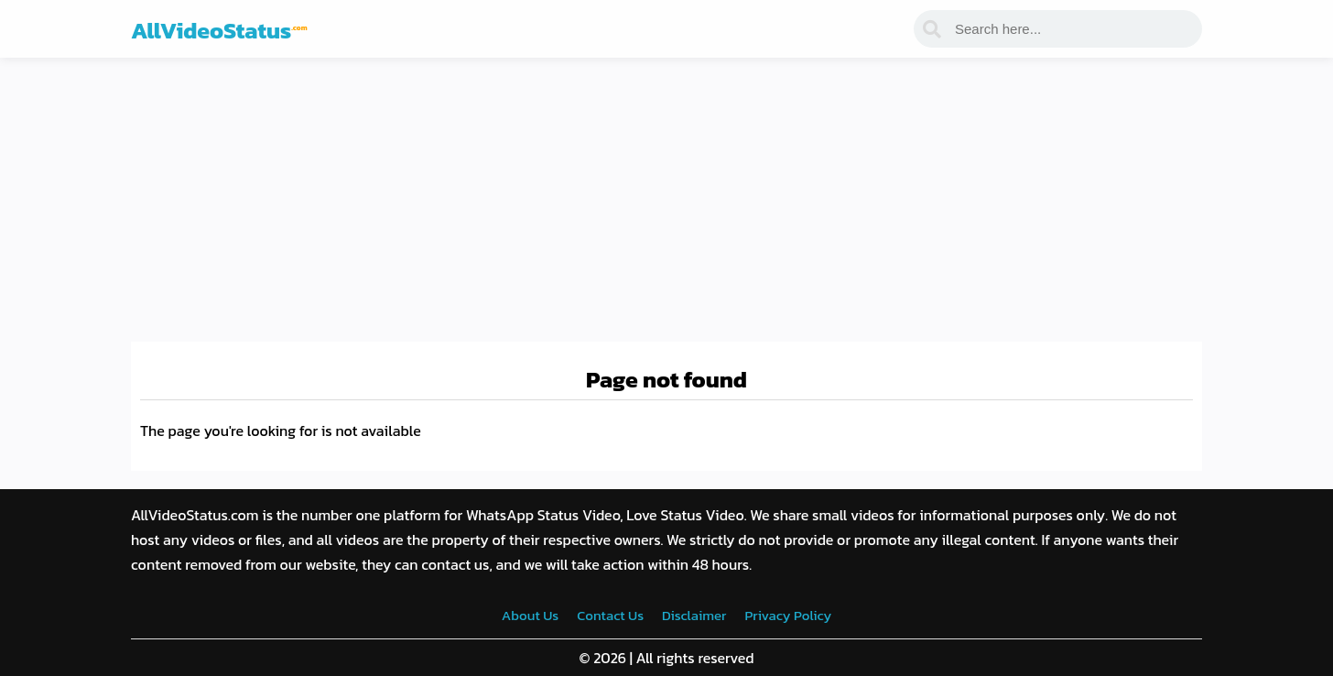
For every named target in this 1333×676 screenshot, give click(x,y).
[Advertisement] (666, 195)
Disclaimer (694, 615)
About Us (530, 615)
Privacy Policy (787, 615)
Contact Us (610, 615)
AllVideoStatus (219, 30)
